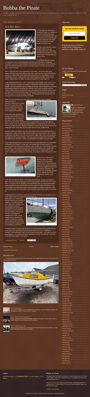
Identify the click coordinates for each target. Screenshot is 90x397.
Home (31, 247)
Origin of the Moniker (67, 95)
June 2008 (65, 351)
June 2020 (65, 197)
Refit (32, 376)
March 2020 (65, 204)
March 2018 (65, 239)
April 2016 (65, 273)
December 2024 (66, 130)
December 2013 (66, 305)
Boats (11, 376)
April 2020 (65, 202)
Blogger (62, 393)
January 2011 (65, 337)
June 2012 (65, 317)
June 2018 (65, 232)
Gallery (64, 97)
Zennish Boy (51, 386)
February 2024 (66, 137)
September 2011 (66, 331)
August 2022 (65, 174)
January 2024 (65, 140)
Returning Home (8, 255)
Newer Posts (7, 247)
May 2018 (64, 234)
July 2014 (64, 298)
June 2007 (65, 356)
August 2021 (65, 181)
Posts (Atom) (13, 250)
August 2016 (65, 268)
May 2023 (64, 156)
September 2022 (66, 172)
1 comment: (21, 240)
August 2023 (65, 149)
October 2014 (65, 296)
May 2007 (64, 358)
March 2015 (65, 289)
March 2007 (65, 363)
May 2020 (64, 199)
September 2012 (66, 312)
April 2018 (65, 236)
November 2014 (66, 294)
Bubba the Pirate (21, 8)
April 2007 (65, 360)
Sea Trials (41, 376)
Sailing (36, 376)
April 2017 (65, 259)
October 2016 (65, 266)
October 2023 (65, 144)
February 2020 (66, 206)
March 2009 (65, 347)
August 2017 (65, 252)
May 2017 (64, 257)
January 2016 (65, 280)
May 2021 (64, 186)
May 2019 (64, 225)
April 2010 (65, 344)
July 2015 (64, 282)
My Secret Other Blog (56, 382)
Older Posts (54, 247)
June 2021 (65, 183)
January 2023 (65, 163)
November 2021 (66, 176)
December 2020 (66, 190)
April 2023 (65, 158)
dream (15, 376)
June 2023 (65, 153)
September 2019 (66, 218)
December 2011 (66, 324)
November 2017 (66, 245)
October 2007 (65, 353)
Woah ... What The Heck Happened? (20, 317)
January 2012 (65, 321)
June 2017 (65, 255)
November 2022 (66, 167)
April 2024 (65, 135)
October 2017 (65, 248)
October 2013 (65, 308)
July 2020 (64, 195)
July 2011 (64, 333)
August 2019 (65, 220)
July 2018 (64, 229)
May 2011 (64, 335)
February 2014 (66, 303)
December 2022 (66, 165)
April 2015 (65, 287)
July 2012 (64, 314)
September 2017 (66, 250)
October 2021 (65, 179)
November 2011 (66, 326)
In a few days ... (13, 26)
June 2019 (65, 222)
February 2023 (66, 160)
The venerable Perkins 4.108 (18, 326)
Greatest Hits (22, 376)
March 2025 (65, 128)
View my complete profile (68, 116)
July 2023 (64, 151)
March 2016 (65, 275)
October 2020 (65, 193)
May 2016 (64, 271)
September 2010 (66, 340)
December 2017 (66, 243)
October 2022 (65, 169)
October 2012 (65, 310)
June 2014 (65, 301)
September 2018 (66, 227)
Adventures (6, 376)
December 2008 (66, 349)
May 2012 (64, 319)
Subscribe (74, 38)
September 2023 (66, 146)
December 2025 (66, 126)
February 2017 (66, 262)
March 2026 (65, 124)
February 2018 (66, 241)
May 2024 (64, 133)
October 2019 (65, 215)
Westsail (5, 378)
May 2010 (64, 342)
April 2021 (65, 188)
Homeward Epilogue (16, 308)
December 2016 (66, 264)
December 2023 (66, 142)
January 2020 (65, 209)
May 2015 (64, 284)
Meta (29, 376)
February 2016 (66, 278)
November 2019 (66, 213)
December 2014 (66, 291)
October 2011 (65, 328)
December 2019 (66, 211)
